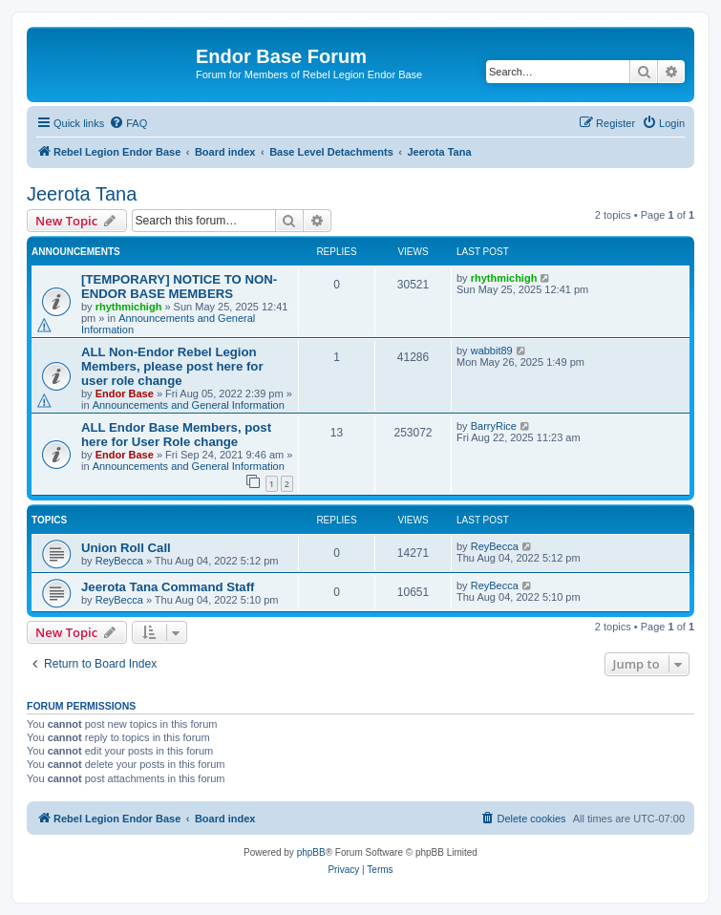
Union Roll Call (126, 548)
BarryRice (494, 426)
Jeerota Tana (82, 193)
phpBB (311, 852)
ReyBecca (119, 560)
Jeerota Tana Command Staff (168, 587)
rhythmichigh (128, 306)
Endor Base (124, 393)
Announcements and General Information (189, 405)
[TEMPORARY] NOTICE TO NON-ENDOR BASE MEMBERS (179, 286)
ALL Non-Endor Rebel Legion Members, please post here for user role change (172, 366)
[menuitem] (128, 123)
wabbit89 (492, 350)
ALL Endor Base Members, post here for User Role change (176, 434)
